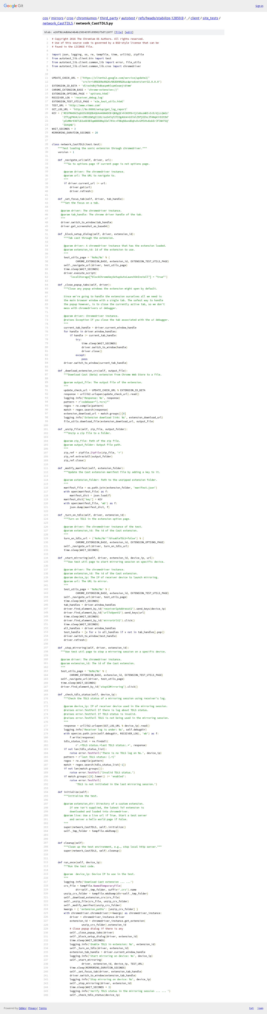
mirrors (57, 18)
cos (45, 18)
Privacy (32, 1008)
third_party (109, 18)
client (195, 18)
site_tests (210, 18)
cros (70, 18)
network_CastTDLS (58, 23)
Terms (43, 1008)
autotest (128, 18)
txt (251, 1008)
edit (129, 32)
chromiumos (87, 18)
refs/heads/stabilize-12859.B (161, 18)
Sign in (259, 6)
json (260, 1008)
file (119, 32)
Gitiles (22, 1008)
